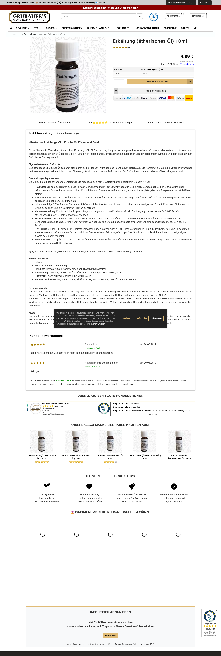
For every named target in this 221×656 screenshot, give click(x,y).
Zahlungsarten (49, 622)
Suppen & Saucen (72, 28)
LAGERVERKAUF (50, 642)
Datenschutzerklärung (19, 613)
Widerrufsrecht (16, 629)
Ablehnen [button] (126, 318)
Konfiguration (141, 318)
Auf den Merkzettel (140, 91)
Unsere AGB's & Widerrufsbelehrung (18, 619)
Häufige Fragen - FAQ (53, 613)
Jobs (11, 633)
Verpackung (15, 641)
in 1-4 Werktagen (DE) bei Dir (153, 69)
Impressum (48, 638)
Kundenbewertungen (68, 133)
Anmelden (205, 2)
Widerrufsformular (18, 637)
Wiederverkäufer (50, 630)
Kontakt (13, 625)
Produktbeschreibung (40, 133)
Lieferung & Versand (52, 626)
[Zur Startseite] (10, 28)
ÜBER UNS (48, 617)
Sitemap (13, 645)
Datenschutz (127, 593)
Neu (196, 28)
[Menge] (119, 81)
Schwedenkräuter (147, 28)
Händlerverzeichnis (52, 634)
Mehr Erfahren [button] (99, 324)
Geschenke (169, 28)
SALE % (185, 28)
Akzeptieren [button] (157, 318)
